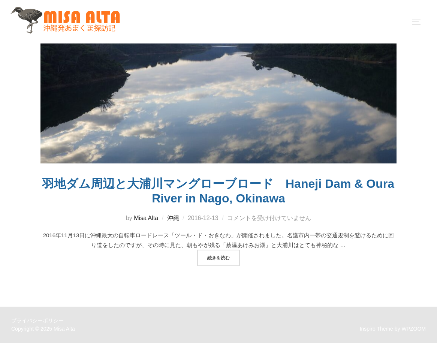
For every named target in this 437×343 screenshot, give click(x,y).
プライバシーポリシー (37, 321)
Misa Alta (146, 218)
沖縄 (173, 218)
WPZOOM (413, 329)
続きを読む (223, 257)
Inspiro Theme (376, 329)
